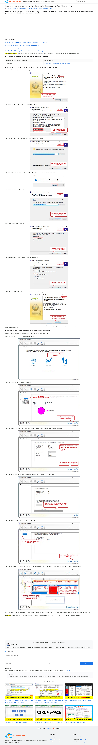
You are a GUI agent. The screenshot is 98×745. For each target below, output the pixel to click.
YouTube (58, 728)
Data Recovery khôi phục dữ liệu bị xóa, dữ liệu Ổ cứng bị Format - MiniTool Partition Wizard (19, 701)
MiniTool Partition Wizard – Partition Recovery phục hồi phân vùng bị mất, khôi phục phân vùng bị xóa (49, 701)
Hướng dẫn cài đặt (27, 1)
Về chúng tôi (53, 737)
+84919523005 (83, 739)
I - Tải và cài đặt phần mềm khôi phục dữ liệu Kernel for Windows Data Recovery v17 (26, 42)
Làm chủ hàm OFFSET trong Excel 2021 (75, 722)
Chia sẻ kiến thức (37, 1)
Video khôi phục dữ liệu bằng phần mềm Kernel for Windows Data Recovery (24, 51)
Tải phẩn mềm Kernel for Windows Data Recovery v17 (57, 63)
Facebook (42, 728)
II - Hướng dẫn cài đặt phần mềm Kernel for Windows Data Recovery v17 (23, 45)
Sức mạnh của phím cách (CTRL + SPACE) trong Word (48, 722)
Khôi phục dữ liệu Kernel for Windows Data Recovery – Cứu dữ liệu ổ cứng (35, 8)
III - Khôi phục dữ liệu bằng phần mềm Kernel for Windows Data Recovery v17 (24, 48)
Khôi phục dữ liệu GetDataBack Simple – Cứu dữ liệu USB (78, 701)
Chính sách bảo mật (55, 742)
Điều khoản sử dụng (55, 739)
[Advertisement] (49, 26)
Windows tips (46, 1)
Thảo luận (68, 670)
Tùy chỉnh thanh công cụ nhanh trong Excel (16, 722)
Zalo (50, 728)
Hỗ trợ (53, 1)
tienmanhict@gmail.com (83, 742)
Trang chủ (8, 8)
